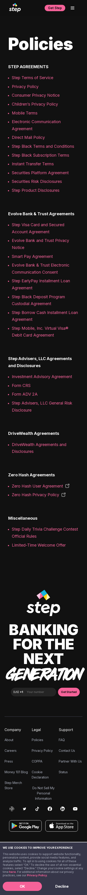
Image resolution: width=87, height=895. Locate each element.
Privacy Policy (37, 875)
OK (22, 886)
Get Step (55, 8)
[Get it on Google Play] (25, 826)
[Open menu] (72, 8)
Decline (62, 886)
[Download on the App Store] (61, 826)
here (12, 872)
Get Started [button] (69, 692)
